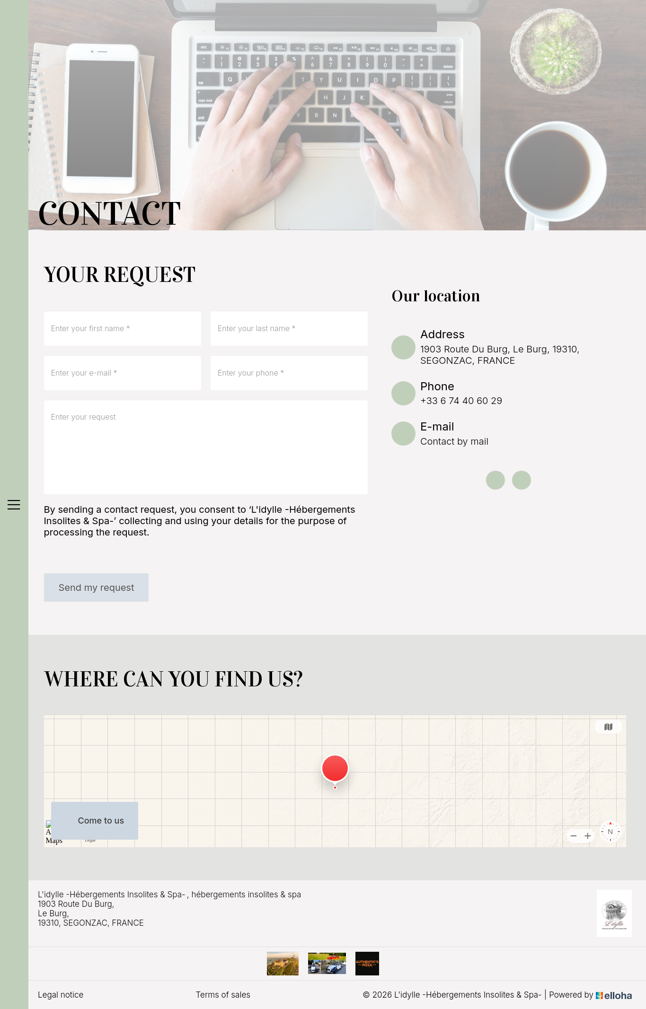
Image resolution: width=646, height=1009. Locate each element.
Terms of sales (223, 995)
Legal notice (60, 995)
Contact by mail (454, 441)
